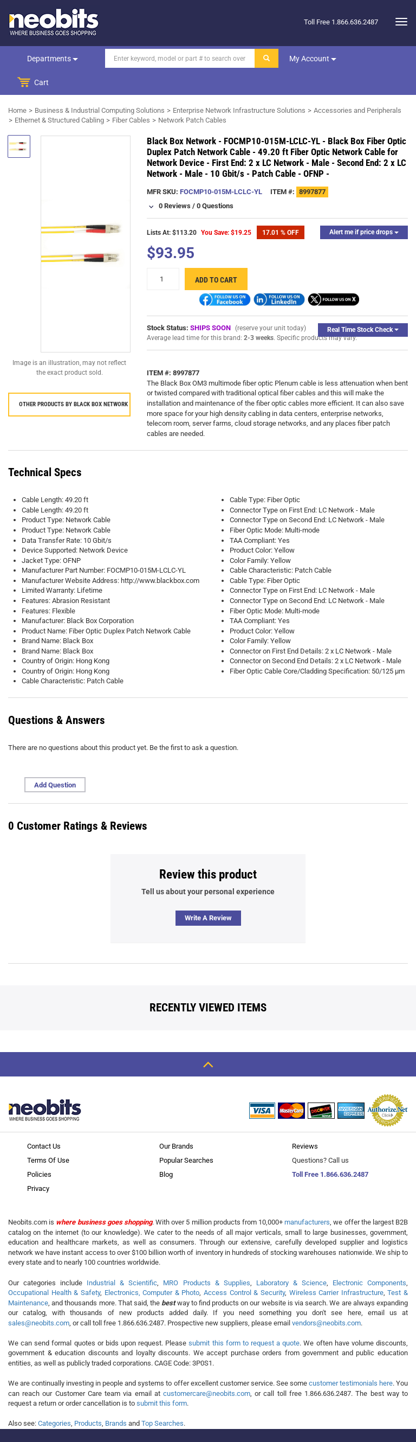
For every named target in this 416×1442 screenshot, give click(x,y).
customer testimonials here (351, 1359)
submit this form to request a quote (244, 1319)
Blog (166, 1150)
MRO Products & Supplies (206, 1259)
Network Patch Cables (192, 96)
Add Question (55, 761)
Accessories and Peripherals (357, 86)
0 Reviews (175, 182)
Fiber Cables (131, 96)
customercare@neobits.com (206, 1370)
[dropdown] (398, 21)
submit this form (161, 1379)
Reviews (305, 1122)
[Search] (179, 58)
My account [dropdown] (312, 58)
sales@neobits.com (38, 1299)
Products (88, 1399)
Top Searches (162, 1399)
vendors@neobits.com (326, 1299)
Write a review (208, 894)
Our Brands (176, 1122)
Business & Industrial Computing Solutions (100, 86)
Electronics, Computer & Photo (152, 1269)
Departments (52, 58)
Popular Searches (186, 1136)
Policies (39, 1150)
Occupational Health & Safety (54, 1269)
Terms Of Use (48, 1136)
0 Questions (215, 182)
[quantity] (163, 255)
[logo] (54, 21)
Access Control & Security (244, 1269)
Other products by (73, 380)
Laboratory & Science (291, 1259)
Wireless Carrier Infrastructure (336, 1269)
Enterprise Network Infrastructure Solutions (239, 86)
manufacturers (307, 1198)
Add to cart (216, 256)
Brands (116, 1399)
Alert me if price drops (364, 208)
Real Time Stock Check (363, 306)
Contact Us (44, 1122)
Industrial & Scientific (122, 1259)
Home (17, 86)
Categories (54, 1399)
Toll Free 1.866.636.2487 (330, 1150)
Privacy (38, 1165)
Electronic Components (369, 1259)
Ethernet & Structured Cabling (59, 96)
